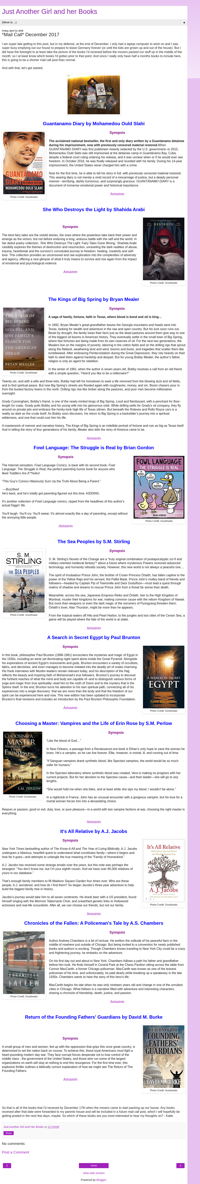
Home (94, 1165)
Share (8, 1133)
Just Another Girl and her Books (49, 11)
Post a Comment (15, 1152)
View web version (94, 1173)
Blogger (101, 1179)
